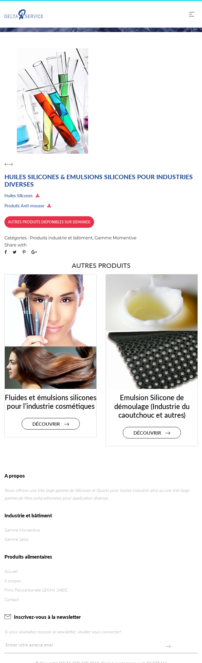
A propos (12, 580)
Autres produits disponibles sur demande (49, 222)
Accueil (11, 571)
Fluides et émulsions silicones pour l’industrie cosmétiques (50, 402)
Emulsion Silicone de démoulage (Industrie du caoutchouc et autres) (152, 406)
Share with (15, 245)
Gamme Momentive (115, 238)
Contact (11, 599)
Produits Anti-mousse (27, 205)
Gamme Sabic (16, 539)
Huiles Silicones (21, 195)
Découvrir (50, 424)
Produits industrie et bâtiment (61, 238)
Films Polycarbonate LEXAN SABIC (36, 589)
